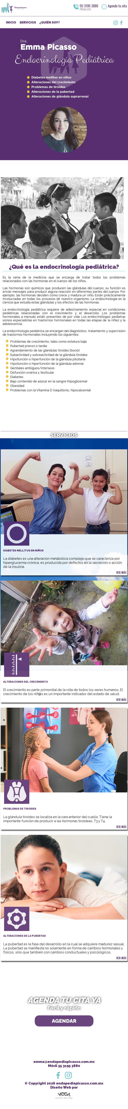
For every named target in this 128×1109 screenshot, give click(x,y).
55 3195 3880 (89, 5)
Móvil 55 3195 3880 (64, 1066)
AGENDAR (64, 1036)
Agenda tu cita (117, 5)
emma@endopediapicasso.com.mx (64, 1062)
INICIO (11, 22)
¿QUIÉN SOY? (49, 22)
